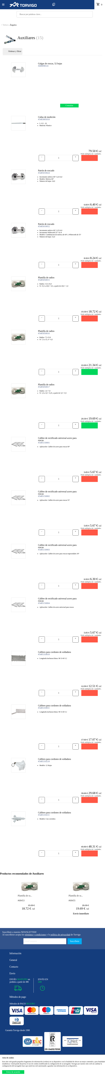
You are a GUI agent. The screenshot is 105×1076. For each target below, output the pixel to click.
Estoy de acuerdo (13, 1072)
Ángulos (9, 25)
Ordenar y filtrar (12, 51)
